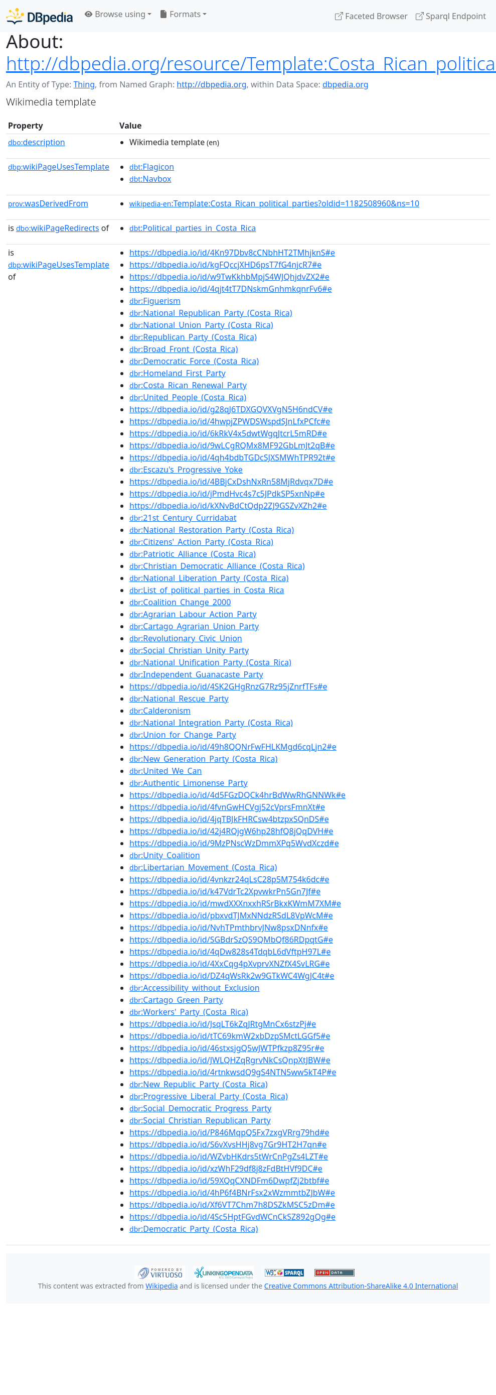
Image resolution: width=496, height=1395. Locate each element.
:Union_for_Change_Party (182, 734)
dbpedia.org (345, 84)
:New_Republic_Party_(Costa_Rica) (198, 1084)
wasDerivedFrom (48, 203)
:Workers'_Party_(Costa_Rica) (188, 1011)
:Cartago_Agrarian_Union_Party (194, 626)
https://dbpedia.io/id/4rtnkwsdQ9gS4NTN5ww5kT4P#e (232, 1072)
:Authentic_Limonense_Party (188, 782)
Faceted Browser (371, 16)
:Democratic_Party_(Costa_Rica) (193, 1228)
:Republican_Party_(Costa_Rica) (193, 336)
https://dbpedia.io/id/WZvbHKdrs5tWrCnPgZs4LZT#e (228, 1156)
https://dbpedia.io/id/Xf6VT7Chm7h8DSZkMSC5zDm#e (232, 1204)
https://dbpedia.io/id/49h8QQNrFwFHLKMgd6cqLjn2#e (233, 746)
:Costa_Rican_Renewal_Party (188, 385)
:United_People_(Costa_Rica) (187, 397)
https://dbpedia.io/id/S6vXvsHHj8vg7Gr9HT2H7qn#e (227, 1144)
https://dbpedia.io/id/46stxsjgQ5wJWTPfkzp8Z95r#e (226, 1048)
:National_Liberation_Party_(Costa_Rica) (208, 578)
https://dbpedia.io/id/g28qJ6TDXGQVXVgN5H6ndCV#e (231, 409)
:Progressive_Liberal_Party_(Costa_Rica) (208, 1096)
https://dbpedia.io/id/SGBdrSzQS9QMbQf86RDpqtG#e (231, 939)
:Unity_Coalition (164, 855)
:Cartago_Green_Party (176, 999)
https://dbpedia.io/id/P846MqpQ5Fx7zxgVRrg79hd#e (229, 1132)
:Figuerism (155, 300)
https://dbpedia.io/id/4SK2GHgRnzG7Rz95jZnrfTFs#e (228, 686)
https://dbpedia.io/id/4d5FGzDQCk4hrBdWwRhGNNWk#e (237, 794)
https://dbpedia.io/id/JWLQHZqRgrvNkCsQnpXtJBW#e (229, 1060)
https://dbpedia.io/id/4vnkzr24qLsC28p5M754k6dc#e (229, 879)
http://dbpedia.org (211, 84)
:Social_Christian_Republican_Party (200, 1120)
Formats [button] (180, 14)
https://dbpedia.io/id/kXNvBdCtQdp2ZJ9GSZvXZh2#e (228, 505)
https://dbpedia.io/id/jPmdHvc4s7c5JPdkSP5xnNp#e (226, 493)
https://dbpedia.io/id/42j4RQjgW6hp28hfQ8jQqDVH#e (231, 831)
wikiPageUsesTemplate (58, 166)
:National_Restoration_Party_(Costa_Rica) (211, 529)
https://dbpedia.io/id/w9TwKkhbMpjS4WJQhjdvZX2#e (229, 276)
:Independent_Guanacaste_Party (196, 674)
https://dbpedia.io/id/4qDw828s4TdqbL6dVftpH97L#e (229, 951)
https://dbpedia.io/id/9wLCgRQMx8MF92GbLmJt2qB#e (232, 445)
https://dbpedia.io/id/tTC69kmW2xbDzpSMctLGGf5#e (229, 1035)
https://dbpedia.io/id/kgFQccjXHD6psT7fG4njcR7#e (225, 264)
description (36, 142)
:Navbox (150, 178)
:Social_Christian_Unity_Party (189, 650)
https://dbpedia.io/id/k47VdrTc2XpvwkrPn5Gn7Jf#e (224, 891)
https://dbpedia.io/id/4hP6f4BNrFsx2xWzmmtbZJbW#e (232, 1192)
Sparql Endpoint (451, 16)
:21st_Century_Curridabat (182, 517)
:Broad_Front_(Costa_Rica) (183, 349)
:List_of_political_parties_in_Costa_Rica (206, 590)
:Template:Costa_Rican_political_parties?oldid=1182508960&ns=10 (274, 203)
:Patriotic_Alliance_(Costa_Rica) (192, 553)
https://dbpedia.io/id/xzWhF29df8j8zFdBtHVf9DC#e (225, 1168)
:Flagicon (151, 166)
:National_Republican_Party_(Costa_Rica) (210, 312)
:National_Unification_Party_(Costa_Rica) (210, 662)
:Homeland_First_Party (177, 373)
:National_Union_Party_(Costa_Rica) (201, 324)
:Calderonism (160, 710)
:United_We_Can (165, 770)
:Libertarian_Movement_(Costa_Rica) (203, 867)
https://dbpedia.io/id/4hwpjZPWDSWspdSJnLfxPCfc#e (229, 421)
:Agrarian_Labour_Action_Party (193, 614)
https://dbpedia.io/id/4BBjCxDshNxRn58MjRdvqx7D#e (231, 481)
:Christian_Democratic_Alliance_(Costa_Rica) (216, 565)
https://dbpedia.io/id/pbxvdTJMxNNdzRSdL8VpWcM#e (231, 915)
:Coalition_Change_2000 (180, 602)
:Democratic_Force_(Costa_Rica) (194, 361)
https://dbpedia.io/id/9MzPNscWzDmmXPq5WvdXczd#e (234, 843)
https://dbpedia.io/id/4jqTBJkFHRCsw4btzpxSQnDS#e (229, 819)
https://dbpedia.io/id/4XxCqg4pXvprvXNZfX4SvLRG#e (229, 963)
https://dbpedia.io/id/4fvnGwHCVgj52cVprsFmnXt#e (227, 806)
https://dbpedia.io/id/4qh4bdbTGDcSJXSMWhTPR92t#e (232, 457)
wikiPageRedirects (57, 228)
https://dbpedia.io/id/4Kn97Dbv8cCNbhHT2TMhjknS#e (232, 252)
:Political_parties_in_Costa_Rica (192, 228)
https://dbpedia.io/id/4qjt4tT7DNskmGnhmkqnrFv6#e (230, 288)
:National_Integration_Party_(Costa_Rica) (211, 722)
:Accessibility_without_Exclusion (194, 987)
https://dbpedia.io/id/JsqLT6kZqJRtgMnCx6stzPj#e (222, 1023)
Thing (84, 84)
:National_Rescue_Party (179, 698)
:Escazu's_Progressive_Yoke (186, 469)
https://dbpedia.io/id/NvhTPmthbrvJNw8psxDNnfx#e (228, 927)
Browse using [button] (115, 14)
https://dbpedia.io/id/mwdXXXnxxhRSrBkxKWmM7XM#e (235, 903)
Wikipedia (161, 1286)
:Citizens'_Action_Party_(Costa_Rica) (201, 541)
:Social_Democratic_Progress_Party (200, 1108)
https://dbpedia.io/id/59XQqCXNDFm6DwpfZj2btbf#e (229, 1180)
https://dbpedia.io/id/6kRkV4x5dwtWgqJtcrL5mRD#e (228, 433)
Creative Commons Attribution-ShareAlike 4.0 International (361, 1286)
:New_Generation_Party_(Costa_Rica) (203, 758)
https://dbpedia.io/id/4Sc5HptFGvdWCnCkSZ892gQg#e (232, 1216)
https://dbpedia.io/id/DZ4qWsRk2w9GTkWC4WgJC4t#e (231, 975)
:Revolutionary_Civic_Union (185, 638)
